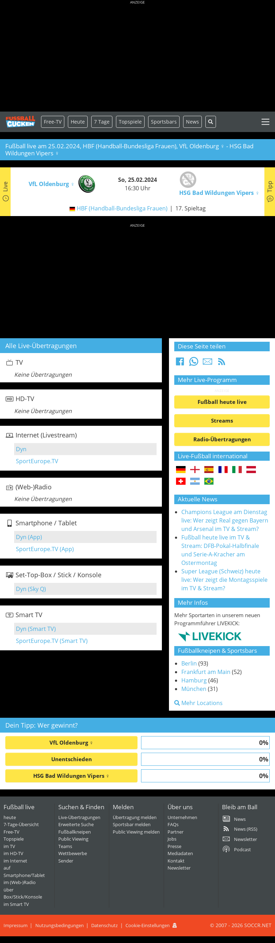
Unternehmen (182, 817)
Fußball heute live (222, 401)
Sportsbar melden (132, 824)
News (192, 121)
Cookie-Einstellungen (147, 925)
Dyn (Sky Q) (31, 589)
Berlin (189, 663)
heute (10, 817)
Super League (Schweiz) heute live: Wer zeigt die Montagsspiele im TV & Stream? (224, 579)
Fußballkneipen (74, 832)
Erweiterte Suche (76, 824)
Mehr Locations (198, 703)
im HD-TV (13, 853)
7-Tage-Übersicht (21, 824)
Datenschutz (104, 925)
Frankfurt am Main (205, 672)
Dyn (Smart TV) (36, 629)
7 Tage (102, 121)
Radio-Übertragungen (222, 439)
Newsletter (179, 868)
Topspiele (14, 839)
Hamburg (194, 680)
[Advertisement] (137, 56)
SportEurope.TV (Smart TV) (52, 641)
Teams (65, 846)
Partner (175, 832)
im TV (9, 846)
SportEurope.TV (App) (45, 549)
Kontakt (176, 861)
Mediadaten (180, 853)
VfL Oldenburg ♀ (71, 742)
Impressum (16, 925)
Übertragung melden (135, 817)
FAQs (173, 824)
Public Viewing (73, 839)
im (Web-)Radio (20, 882)
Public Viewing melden (136, 832)
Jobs (172, 839)
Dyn (21, 449)
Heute (78, 121)
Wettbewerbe (72, 853)
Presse (174, 846)
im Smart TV (16, 904)
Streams (222, 420)
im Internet (15, 861)
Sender (65, 861)
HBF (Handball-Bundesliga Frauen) (122, 208)
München (193, 689)
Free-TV (53, 121)
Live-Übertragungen (79, 817)
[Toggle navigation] (265, 122)
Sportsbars (164, 121)
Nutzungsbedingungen (59, 925)
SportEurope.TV (37, 461)
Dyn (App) (29, 537)
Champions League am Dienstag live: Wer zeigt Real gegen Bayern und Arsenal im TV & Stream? (224, 520)
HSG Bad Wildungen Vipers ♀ (71, 775)
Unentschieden (71, 759)
